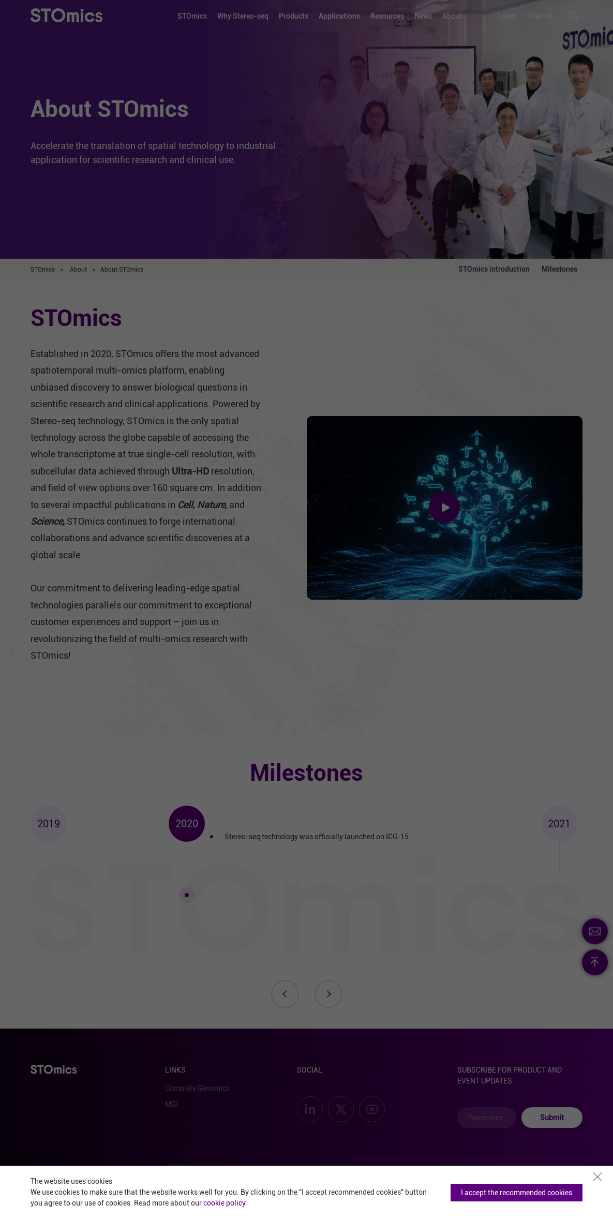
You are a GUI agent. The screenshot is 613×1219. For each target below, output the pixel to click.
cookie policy (224, 1203)
